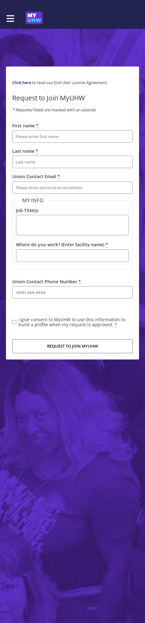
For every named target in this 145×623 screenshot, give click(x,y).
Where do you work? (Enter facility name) (62, 245)
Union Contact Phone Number (46, 282)
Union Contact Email (36, 176)
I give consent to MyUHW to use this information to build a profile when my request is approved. (72, 322)
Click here (21, 82)
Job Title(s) (27, 210)
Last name (25, 151)
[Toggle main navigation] (10, 17)
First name (25, 126)
